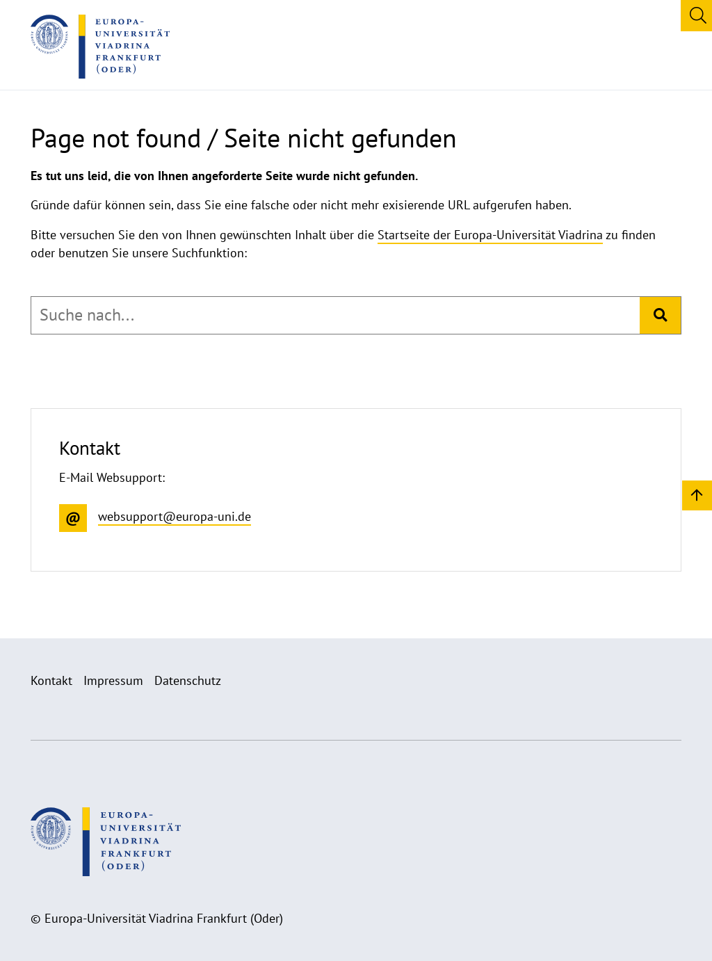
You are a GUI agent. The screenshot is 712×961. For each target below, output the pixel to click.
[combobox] (335, 315)
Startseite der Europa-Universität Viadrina (490, 235)
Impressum (113, 680)
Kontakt (51, 680)
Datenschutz (187, 680)
